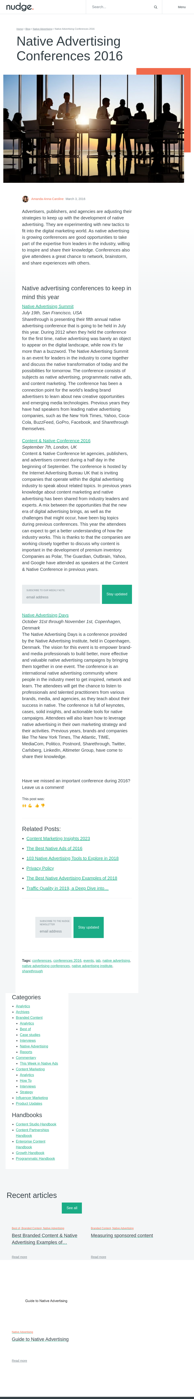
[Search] (127, 7)
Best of (152, 273)
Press (137, 1271)
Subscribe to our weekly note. (48, 672)
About (72, 1271)
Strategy (153, 364)
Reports (153, 307)
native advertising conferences (67, 1067)
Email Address (81, 1340)
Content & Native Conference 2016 (58, 502)
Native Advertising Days (47, 696)
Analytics (150, 244)
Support (138, 1265)
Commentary (153, 313)
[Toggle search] (156, 7)
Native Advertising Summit (50, 355)
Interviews (154, 290)
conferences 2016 (70, 1062)
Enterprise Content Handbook (151, 442)
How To (152, 353)
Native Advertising (45, 29)
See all (177, 1120)
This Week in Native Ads (155, 324)
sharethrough (49, 1073)
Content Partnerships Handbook (152, 425)
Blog (30, 29)
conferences (44, 1062)
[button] (179, 7)
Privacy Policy (142, 1278)
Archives (149, 250)
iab (100, 1062)
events (91, 1062)
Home (22, 29)
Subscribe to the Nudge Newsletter (51, 1024)
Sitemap (138, 1284)
